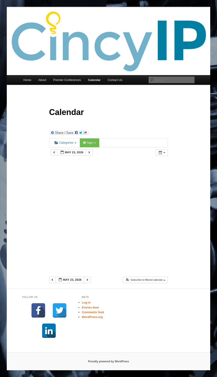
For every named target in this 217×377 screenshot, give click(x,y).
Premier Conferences (67, 80)
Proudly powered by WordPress (108, 361)
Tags (89, 142)
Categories (65, 142)
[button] (145, 280)
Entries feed (90, 307)
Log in (86, 302)
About (42, 80)
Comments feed (93, 312)
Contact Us (115, 80)
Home (27, 80)
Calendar (94, 80)
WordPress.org (92, 317)
